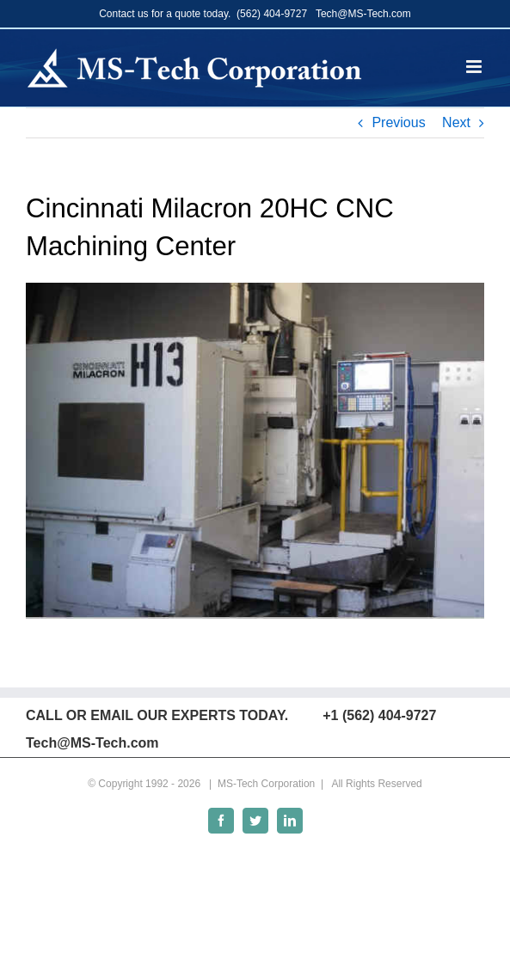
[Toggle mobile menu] (475, 67)
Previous (398, 122)
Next (456, 122)
